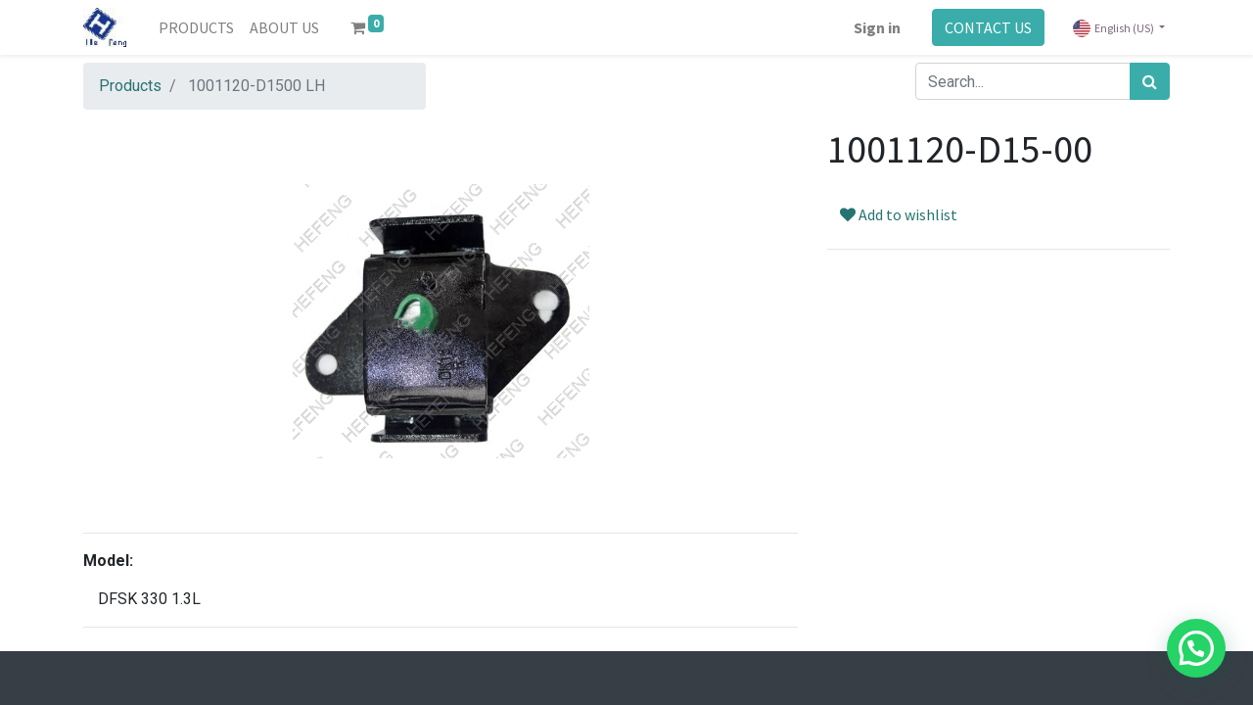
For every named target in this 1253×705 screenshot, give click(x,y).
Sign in (877, 27)
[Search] (1150, 81)
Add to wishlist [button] (898, 214)
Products (130, 85)
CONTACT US (988, 27)
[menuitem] (196, 27)
